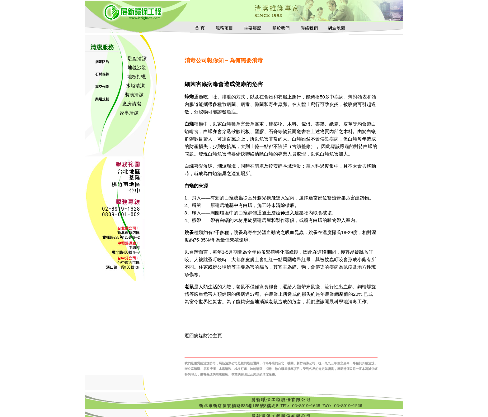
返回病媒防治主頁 (203, 335)
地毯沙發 (137, 67)
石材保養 (102, 74)
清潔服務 (102, 47)
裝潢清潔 (134, 94)
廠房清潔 (131, 103)
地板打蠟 (136, 76)
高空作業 (102, 87)
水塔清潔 (135, 85)
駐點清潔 (137, 58)
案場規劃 (102, 99)
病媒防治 (102, 62)
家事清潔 (129, 112)
